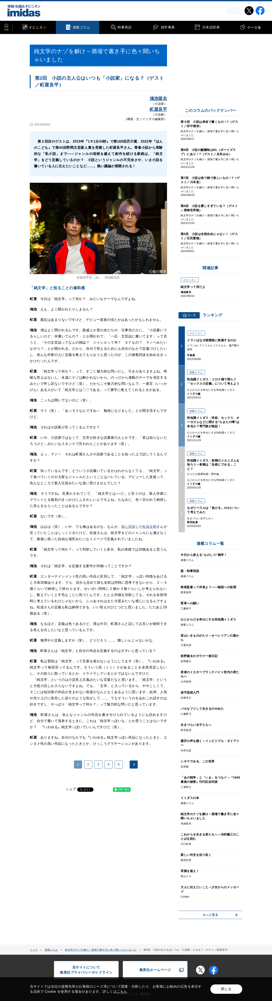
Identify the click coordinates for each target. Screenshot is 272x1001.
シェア (71, 789)
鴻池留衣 (158, 98)
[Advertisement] (64, 850)
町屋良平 (158, 109)
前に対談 (128, 526)
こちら (122, 991)
